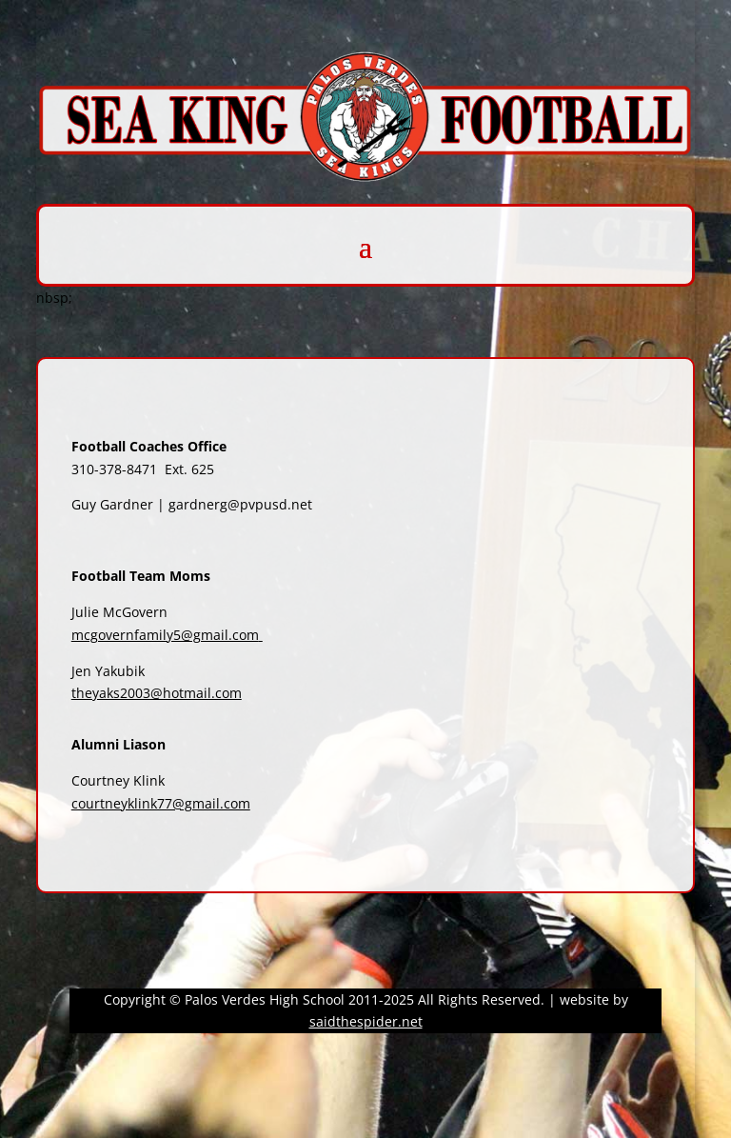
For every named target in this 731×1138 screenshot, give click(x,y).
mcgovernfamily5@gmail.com (165, 635)
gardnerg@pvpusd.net (240, 504)
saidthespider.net (366, 1021)
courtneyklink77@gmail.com (160, 803)
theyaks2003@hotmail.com (156, 693)
